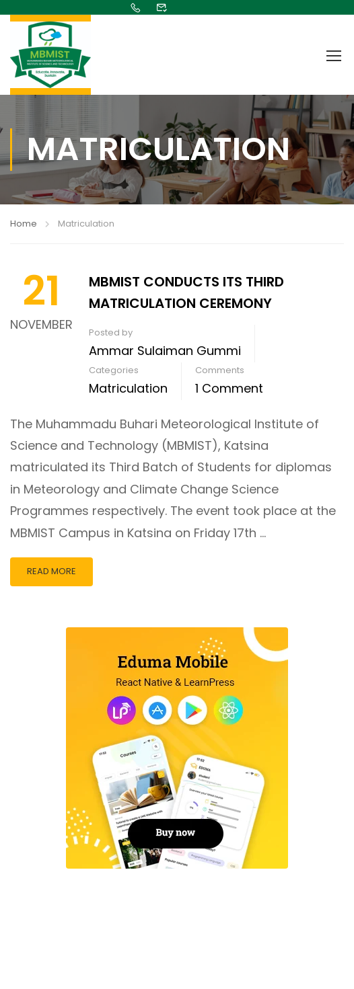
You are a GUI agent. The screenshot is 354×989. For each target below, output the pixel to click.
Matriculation (128, 388)
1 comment (229, 388)
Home (23, 223)
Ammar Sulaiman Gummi (165, 350)
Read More (51, 571)
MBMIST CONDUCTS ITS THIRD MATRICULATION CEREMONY (186, 292)
